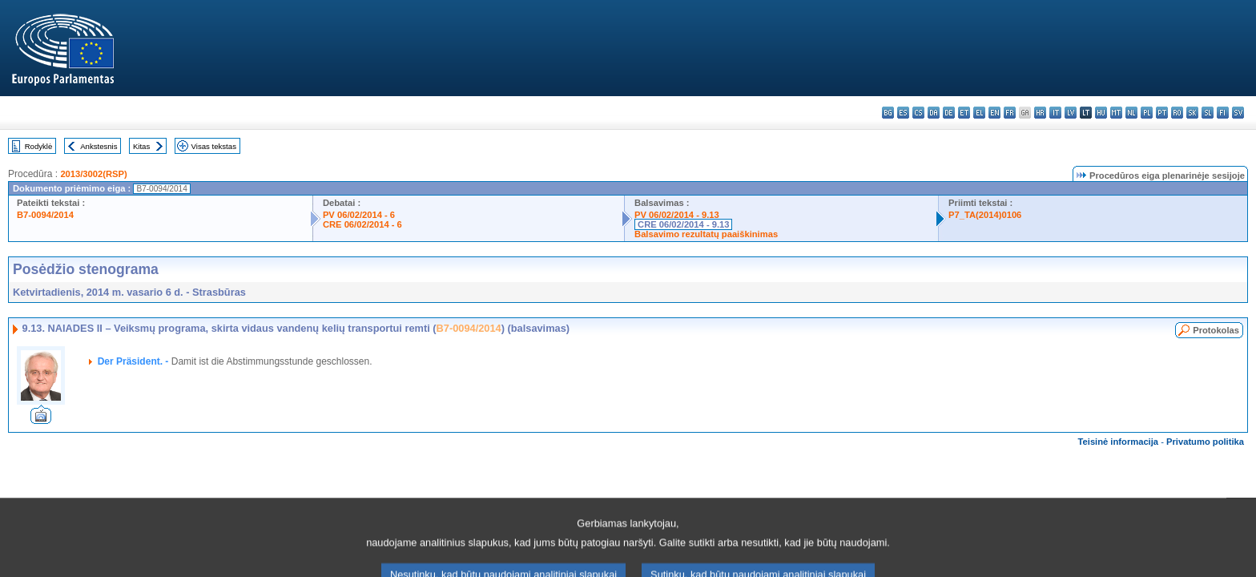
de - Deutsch (949, 113)
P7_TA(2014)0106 (984, 215)
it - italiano (1055, 113)
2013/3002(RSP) (93, 174)
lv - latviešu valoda (1071, 113)
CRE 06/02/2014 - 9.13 (683, 224)
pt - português (1162, 113)
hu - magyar (1101, 113)
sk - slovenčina (1192, 113)
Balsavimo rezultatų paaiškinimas (706, 234)
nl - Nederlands (1131, 113)
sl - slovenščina (1208, 113)
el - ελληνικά (979, 113)
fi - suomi (1223, 113)
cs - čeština (918, 113)
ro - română (1177, 113)
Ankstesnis (98, 146)
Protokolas (1216, 330)
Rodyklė (39, 146)
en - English (994, 113)
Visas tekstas (213, 146)
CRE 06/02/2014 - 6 (362, 224)
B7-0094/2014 (45, 215)
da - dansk (934, 113)
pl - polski (1147, 113)
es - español (903, 113)
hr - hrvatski (1040, 113)
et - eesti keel (964, 113)
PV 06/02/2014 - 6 (359, 215)
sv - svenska (1238, 113)
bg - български (888, 113)
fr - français (1010, 113)
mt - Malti (1116, 113)
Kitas (141, 146)
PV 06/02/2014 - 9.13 (676, 215)
